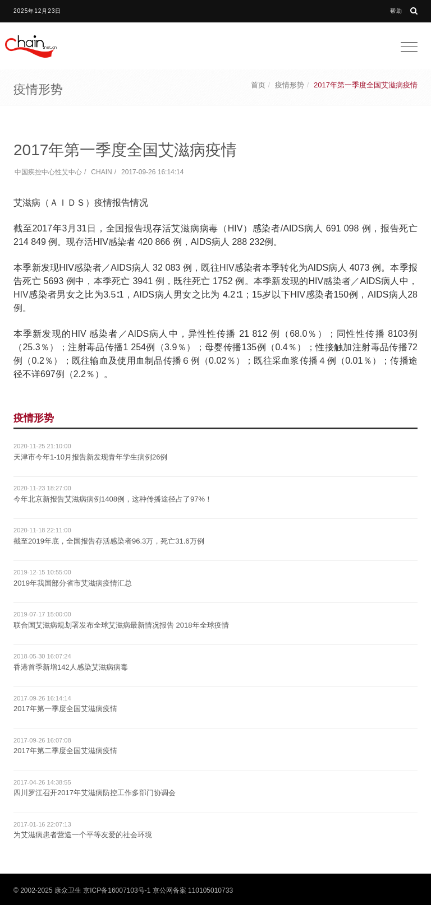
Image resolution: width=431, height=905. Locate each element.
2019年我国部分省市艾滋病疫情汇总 (72, 583)
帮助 (396, 11)
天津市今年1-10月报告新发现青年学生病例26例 (90, 457)
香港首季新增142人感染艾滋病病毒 (70, 667)
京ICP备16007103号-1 (116, 890)
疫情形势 (289, 85)
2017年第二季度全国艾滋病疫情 (65, 750)
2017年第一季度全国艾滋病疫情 (65, 708)
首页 (258, 85)
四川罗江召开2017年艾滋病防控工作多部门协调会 (94, 792)
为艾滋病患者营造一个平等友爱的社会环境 (82, 834)
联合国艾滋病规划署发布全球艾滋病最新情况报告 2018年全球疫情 (121, 625)
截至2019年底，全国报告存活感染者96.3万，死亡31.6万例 (108, 541)
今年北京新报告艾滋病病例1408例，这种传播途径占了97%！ (112, 499)
